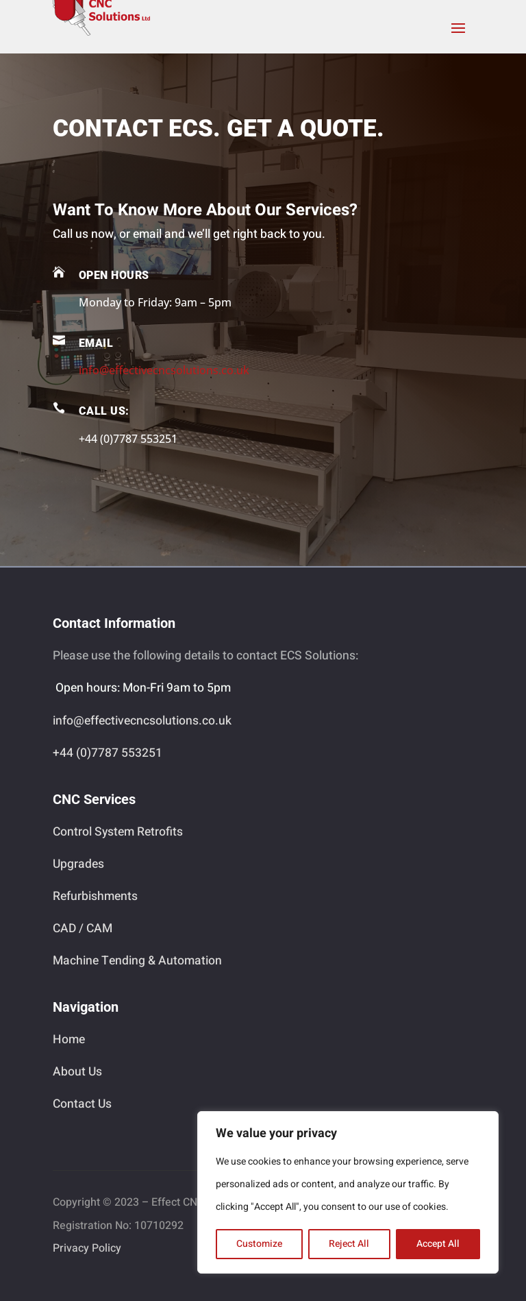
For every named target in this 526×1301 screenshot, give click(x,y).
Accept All (438, 1244)
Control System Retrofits (118, 831)
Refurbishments (95, 896)
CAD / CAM (82, 928)
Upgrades (78, 864)
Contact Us (82, 1103)
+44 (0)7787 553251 (107, 753)
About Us (77, 1071)
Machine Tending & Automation (137, 960)
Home (69, 1039)
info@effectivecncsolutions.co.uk (164, 370)
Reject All (349, 1244)
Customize (259, 1244)
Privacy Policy (87, 1248)
